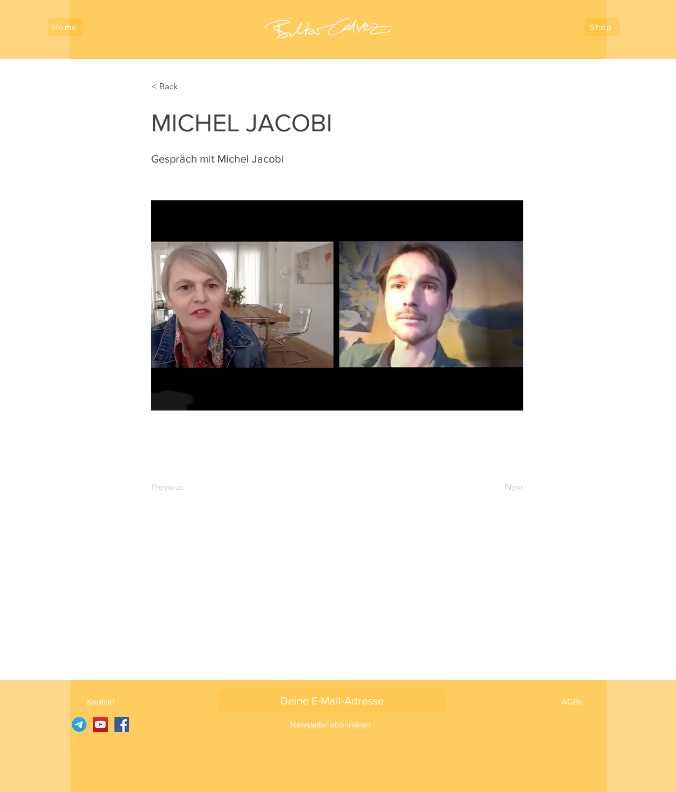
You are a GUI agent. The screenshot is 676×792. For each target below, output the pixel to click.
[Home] (65, 27)
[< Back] (187, 86)
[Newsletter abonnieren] (330, 724)
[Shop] (602, 27)
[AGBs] (572, 701)
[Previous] (187, 487)
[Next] (496, 487)
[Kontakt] (101, 701)
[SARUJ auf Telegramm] (79, 724)
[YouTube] (100, 724)
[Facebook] (121, 724)
